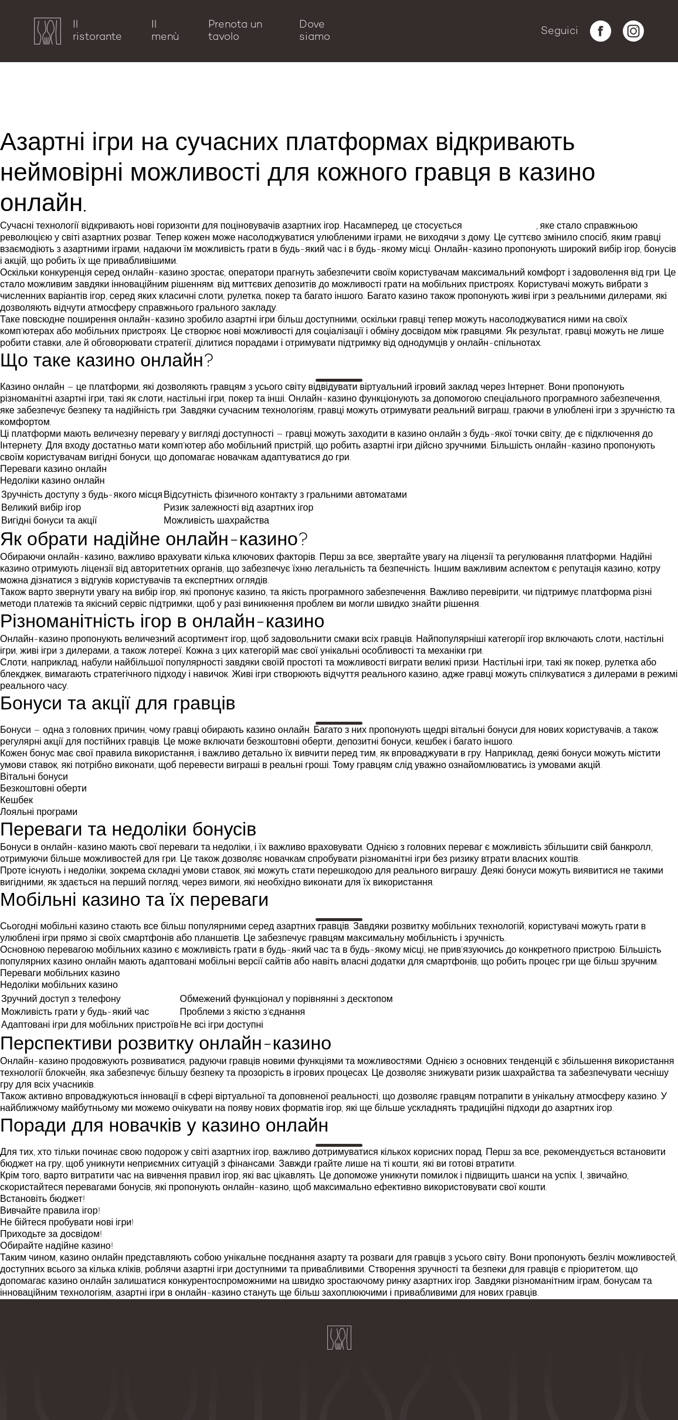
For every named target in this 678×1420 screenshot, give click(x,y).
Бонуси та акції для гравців (66, 70)
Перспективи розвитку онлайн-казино (93, 108)
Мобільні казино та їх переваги (75, 95)
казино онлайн (500, 226)
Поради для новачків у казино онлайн (92, 121)
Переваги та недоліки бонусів (72, 83)
